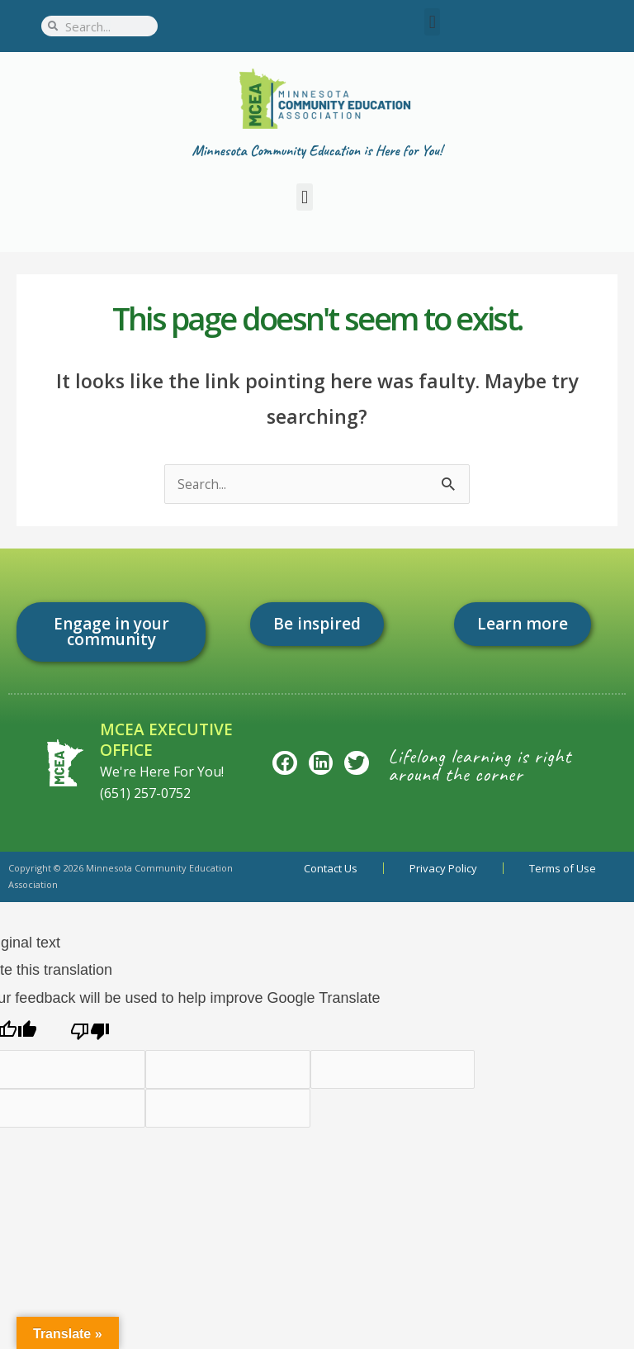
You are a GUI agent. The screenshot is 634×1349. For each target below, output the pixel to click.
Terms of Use (562, 868)
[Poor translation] (90, 1031)
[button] (432, 22)
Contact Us (330, 868)
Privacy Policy (443, 868)
